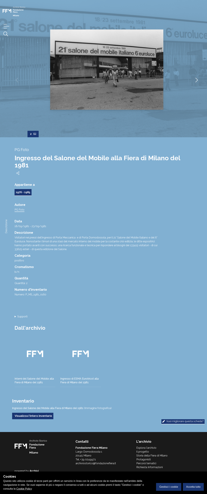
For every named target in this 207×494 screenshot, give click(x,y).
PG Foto (19, 209)
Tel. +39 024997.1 (86, 459)
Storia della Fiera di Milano (152, 455)
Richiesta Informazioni (149, 467)
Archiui (34, 470)
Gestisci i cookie (168, 486)
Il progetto (142, 451)
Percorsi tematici (146, 463)
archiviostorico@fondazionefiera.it (96, 463)
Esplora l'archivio (146, 447)
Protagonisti (143, 459)
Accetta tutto (193, 486)
